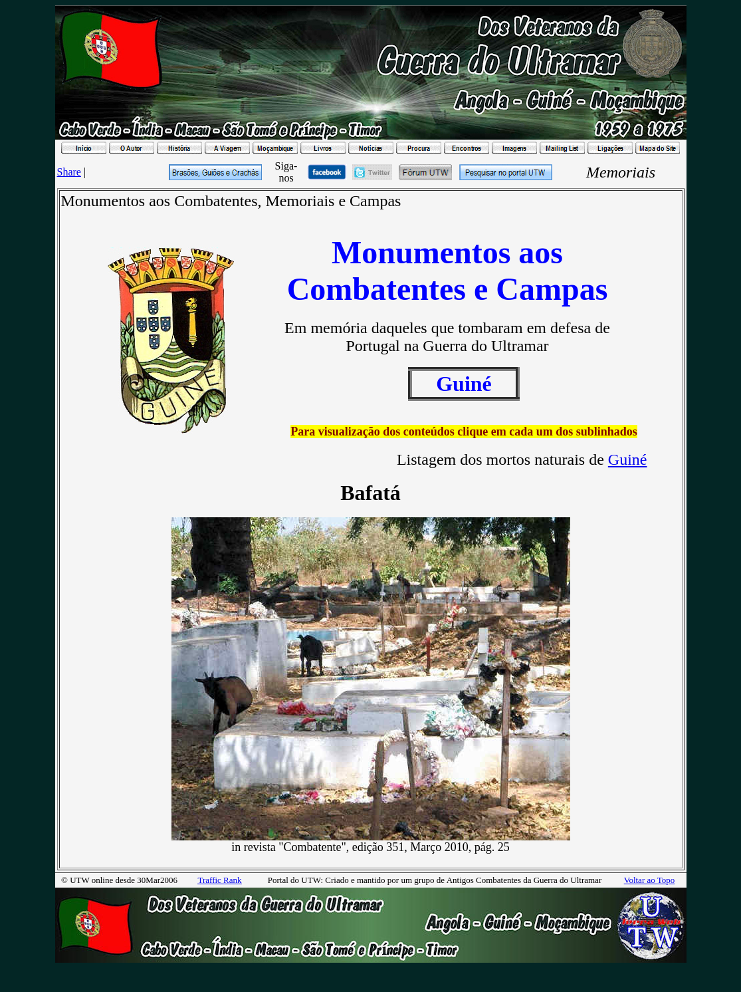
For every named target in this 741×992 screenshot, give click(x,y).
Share (69, 172)
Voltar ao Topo (649, 880)
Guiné (627, 459)
